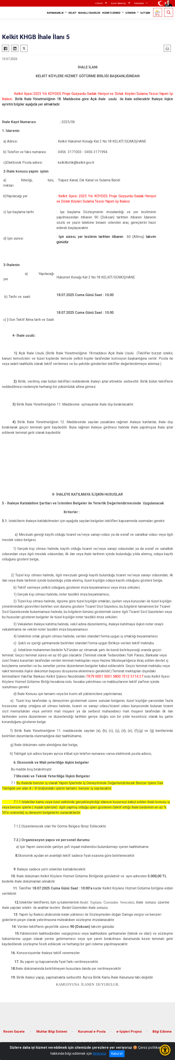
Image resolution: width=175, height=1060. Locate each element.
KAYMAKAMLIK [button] (55, 12)
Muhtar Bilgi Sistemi (51, 1032)
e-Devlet (99, 3)
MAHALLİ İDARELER (89, 12)
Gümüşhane (139, 3)
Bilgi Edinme (162, 1032)
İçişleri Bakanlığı (118, 3)
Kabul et (117, 1053)
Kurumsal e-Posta (92, 1032)
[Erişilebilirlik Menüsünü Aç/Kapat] (165, 1050)
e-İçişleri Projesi (129, 1032)
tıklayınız (99, 1053)
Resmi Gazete (14, 1032)
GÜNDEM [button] (130, 12)
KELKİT (73, 12)
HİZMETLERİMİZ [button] (111, 12)
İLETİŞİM (145, 12)
